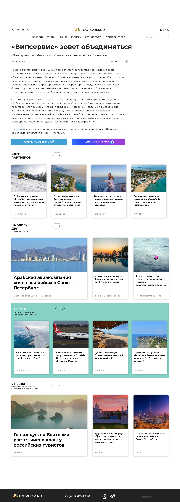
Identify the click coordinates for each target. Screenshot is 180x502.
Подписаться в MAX (98, 142)
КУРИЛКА (76, 37)
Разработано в (147, 497)
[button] (60, 155)
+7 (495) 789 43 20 (77, 496)
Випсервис (88, 73)
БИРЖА (63, 37)
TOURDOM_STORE (115, 37)
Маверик (114, 73)
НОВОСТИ (37, 37)
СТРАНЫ (51, 37)
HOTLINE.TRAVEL (93, 37)
